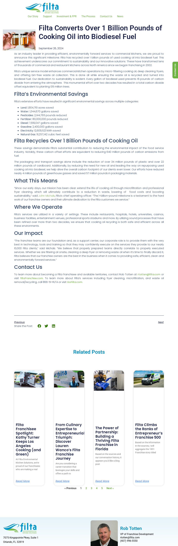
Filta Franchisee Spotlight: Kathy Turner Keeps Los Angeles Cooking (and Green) (28, 439)
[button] (39, 326)
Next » (110, 488)
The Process (88, 16)
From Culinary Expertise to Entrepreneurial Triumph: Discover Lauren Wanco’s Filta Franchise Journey (70, 441)
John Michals (46, 196)
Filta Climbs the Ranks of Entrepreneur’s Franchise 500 (149, 431)
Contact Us (106, 16)
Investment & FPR (67, 16)
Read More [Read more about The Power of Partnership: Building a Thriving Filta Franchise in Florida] (102, 481)
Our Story (33, 16)
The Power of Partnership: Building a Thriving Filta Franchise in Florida (107, 439)
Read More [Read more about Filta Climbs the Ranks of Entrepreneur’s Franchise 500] (142, 481)
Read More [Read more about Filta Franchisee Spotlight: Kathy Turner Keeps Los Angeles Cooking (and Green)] (23, 481)
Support (47, 16)
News (120, 16)
